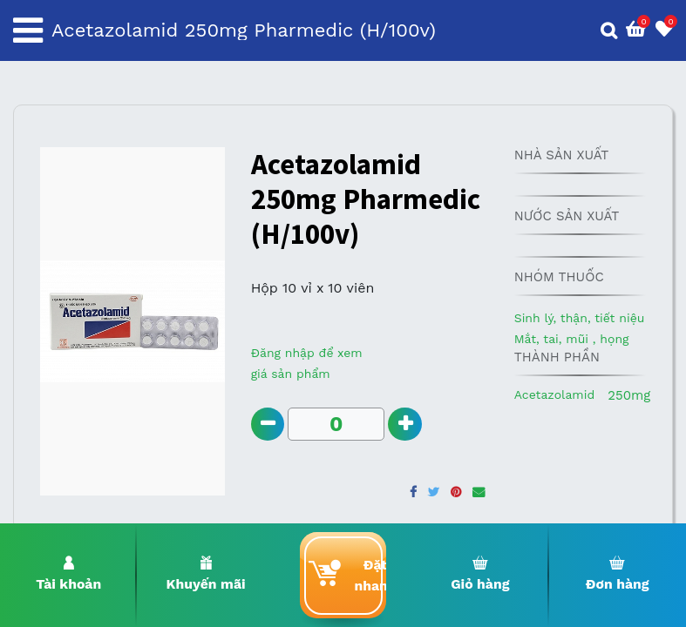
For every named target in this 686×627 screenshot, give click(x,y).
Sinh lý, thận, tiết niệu (579, 318)
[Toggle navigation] (28, 30)
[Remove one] (268, 425)
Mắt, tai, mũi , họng (571, 339)
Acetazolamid (554, 394)
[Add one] (406, 425)
